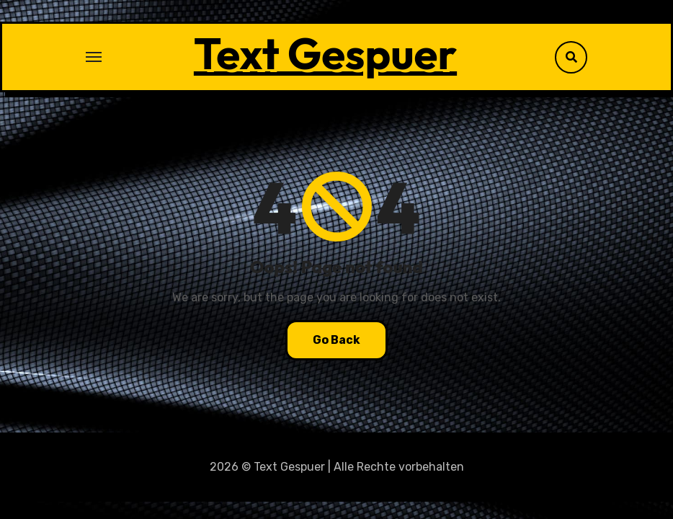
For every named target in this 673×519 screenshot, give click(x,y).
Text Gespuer (325, 53)
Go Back (336, 340)
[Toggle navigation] (94, 57)
